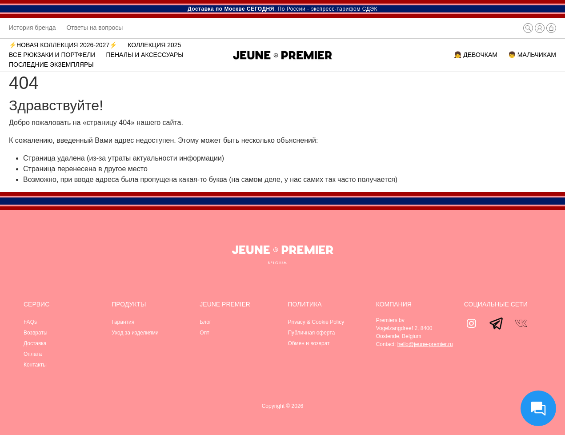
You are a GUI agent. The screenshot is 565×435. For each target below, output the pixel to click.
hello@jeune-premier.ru (425, 344)
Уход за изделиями (135, 333)
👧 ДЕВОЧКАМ (475, 54)
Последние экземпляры (51, 64)
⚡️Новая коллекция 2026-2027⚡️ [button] (63, 44)
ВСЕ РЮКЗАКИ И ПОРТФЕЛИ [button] (52, 54)
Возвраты (36, 333)
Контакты (35, 365)
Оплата (33, 354)
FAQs (30, 322)
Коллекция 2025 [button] (154, 44)
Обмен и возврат (308, 343)
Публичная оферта (311, 333)
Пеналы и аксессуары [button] (145, 54)
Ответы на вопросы (94, 27)
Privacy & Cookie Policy (316, 322)
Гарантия (123, 322)
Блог (205, 322)
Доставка (35, 343)
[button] (528, 28)
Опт (204, 333)
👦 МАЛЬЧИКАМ (532, 54)
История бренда (32, 27)
